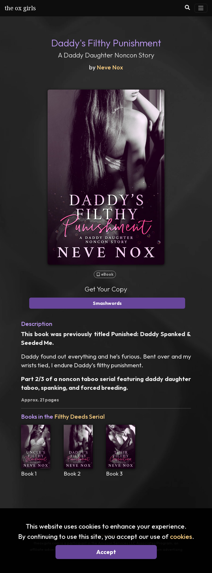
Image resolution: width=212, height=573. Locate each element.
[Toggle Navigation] (200, 8)
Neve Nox (110, 67)
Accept (106, 551)
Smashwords (107, 303)
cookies (181, 536)
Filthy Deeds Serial (79, 416)
